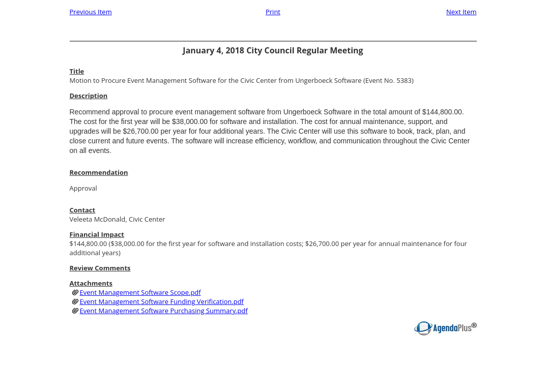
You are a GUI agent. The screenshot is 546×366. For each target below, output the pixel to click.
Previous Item (91, 11)
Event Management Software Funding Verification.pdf (162, 301)
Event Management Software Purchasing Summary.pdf (164, 310)
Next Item (461, 11)
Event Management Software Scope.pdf (140, 292)
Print (273, 11)
